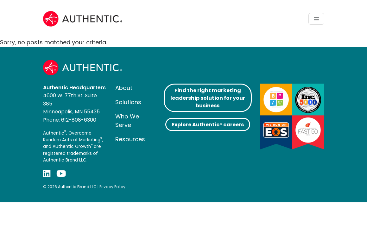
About (123, 88)
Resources (130, 139)
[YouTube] (61, 174)
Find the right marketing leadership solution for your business (207, 98)
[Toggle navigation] (316, 18)
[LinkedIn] (47, 174)
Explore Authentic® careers (208, 124)
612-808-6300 (78, 120)
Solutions (128, 102)
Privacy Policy (112, 186)
